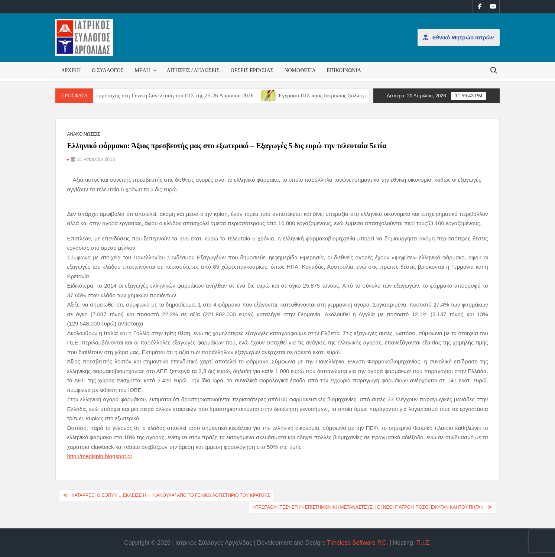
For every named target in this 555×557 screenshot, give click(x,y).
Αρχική (71, 70)
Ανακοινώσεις (83, 134)
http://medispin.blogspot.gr (99, 456)
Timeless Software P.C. (357, 543)
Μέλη (142, 70)
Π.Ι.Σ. (423, 543)
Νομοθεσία (299, 70)
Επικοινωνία (344, 70)
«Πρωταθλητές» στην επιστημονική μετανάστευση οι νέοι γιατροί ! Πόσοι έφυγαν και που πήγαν (368, 507)
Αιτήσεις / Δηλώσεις (193, 70)
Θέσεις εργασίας (252, 70)
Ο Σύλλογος (108, 70)
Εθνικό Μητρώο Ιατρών (458, 37)
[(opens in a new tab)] (276, 95)
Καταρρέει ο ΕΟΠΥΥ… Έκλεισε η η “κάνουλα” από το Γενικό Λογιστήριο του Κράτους (170, 495)
